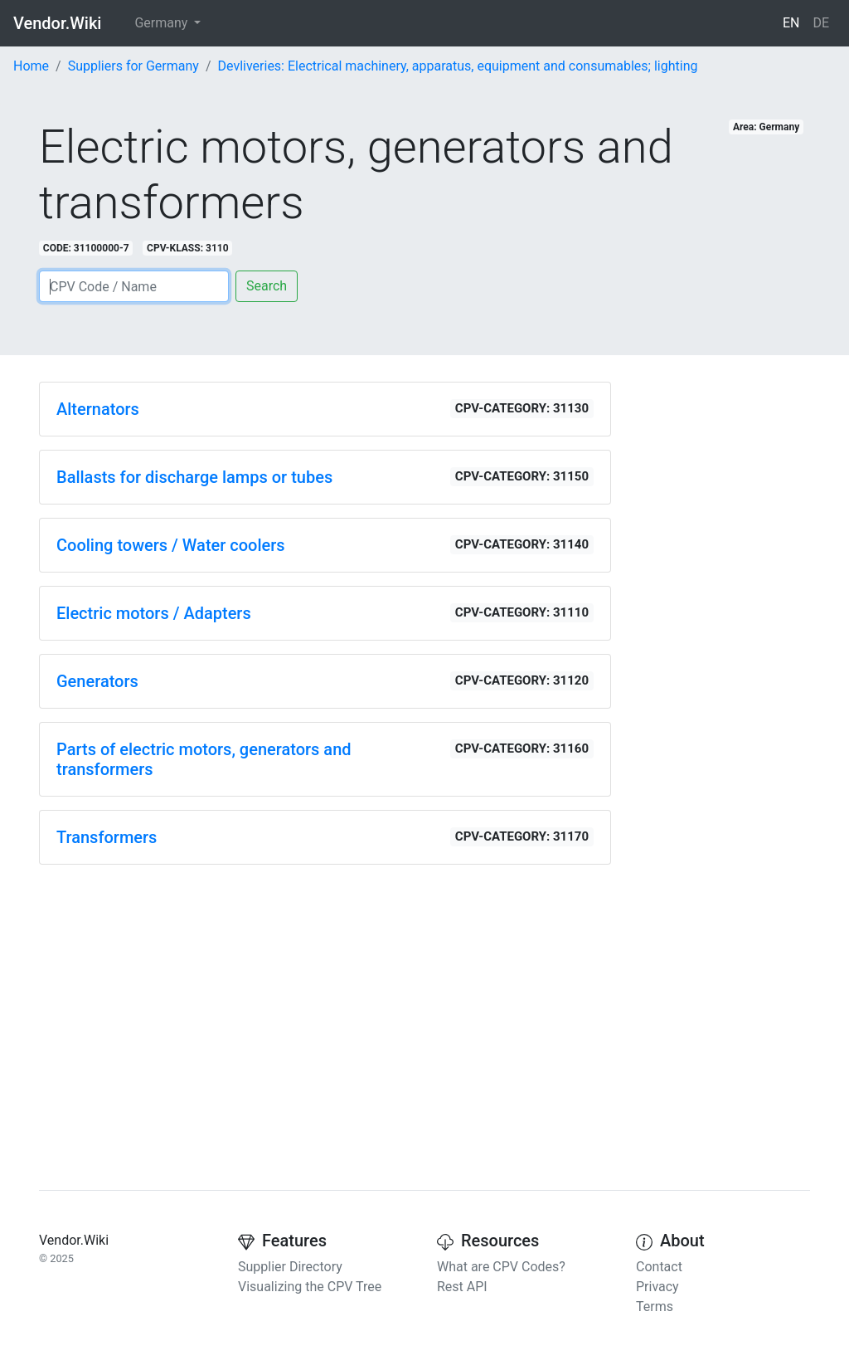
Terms (654, 1306)
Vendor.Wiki (57, 23)
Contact (659, 1267)
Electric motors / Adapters (153, 613)
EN (791, 23)
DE (821, 23)
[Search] (134, 286)
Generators (97, 681)
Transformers (106, 837)
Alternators (97, 409)
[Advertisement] (325, 994)
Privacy (657, 1286)
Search (266, 286)
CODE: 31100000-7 (86, 248)
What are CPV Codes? (501, 1267)
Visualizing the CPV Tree (309, 1286)
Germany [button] (162, 23)
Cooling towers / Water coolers (170, 545)
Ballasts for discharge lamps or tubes (194, 477)
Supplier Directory (290, 1267)
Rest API (462, 1286)
